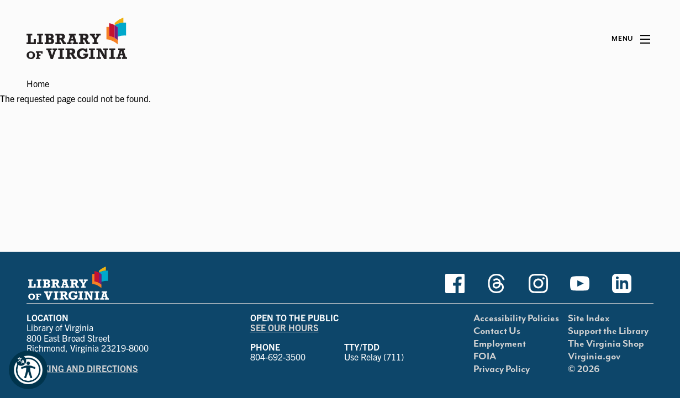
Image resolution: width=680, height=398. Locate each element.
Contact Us (496, 331)
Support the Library (608, 331)
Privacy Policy (501, 369)
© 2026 (584, 369)
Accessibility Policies (516, 318)
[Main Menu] (631, 39)
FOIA (484, 356)
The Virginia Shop (606, 343)
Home (38, 83)
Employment (499, 343)
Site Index (589, 318)
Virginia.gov (594, 356)
